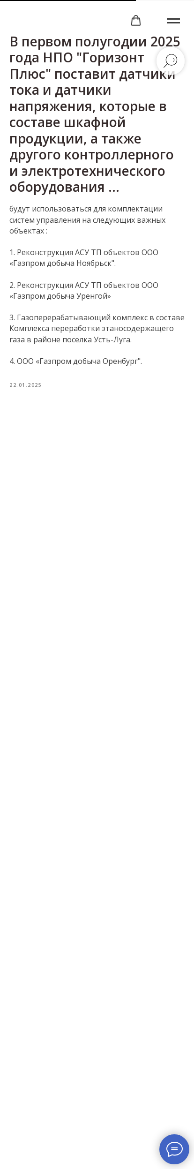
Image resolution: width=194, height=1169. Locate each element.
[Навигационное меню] (173, 21)
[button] (136, 20)
